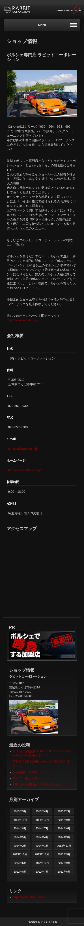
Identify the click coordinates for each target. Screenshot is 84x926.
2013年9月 (64, 854)
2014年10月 (42, 820)
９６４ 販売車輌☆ (27, 778)
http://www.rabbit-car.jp (29, 897)
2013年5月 (19, 863)
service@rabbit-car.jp (23, 449)
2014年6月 (64, 828)
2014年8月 (19, 828)
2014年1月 (42, 845)
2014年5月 (19, 837)
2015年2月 (64, 811)
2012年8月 (19, 871)
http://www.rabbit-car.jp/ (23, 320)
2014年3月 (64, 837)
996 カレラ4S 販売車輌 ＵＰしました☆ (41, 784)
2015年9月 (19, 811)
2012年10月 (42, 863)
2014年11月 (20, 820)
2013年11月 (20, 854)
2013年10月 (42, 854)
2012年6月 (64, 871)
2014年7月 (42, 828)
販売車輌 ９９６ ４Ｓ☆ (31, 772)
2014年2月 (19, 845)
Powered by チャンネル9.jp (42, 921)
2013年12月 (64, 845)
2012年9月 (64, 863)
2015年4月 (42, 811)
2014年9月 (64, 820)
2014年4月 (42, 837)
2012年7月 (42, 871)
